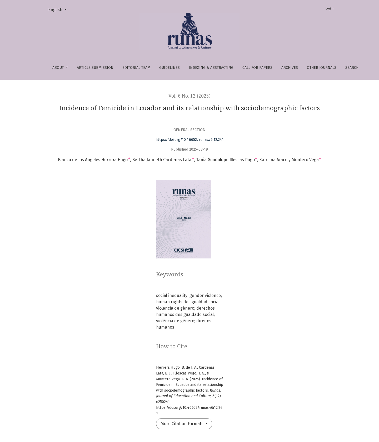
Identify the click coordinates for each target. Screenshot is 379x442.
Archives (289, 67)
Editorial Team (136, 67)
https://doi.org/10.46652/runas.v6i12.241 (190, 139)
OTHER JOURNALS (321, 67)
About (58, 67)
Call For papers (257, 67)
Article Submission (95, 67)
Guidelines (169, 67)
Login (329, 8)
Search (351, 67)
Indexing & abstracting (211, 67)
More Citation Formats (183, 423)
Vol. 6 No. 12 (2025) (189, 96)
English (59, 9)
